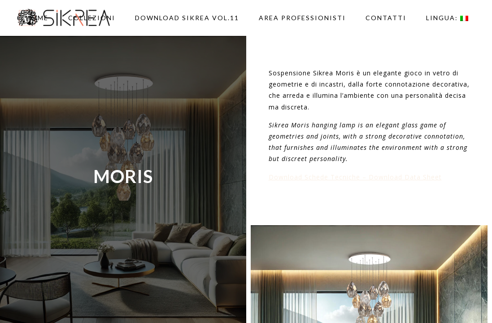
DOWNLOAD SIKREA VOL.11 (187, 18)
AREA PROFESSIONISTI (302, 18)
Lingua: (447, 18)
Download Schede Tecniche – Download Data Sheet (355, 177)
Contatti (386, 18)
